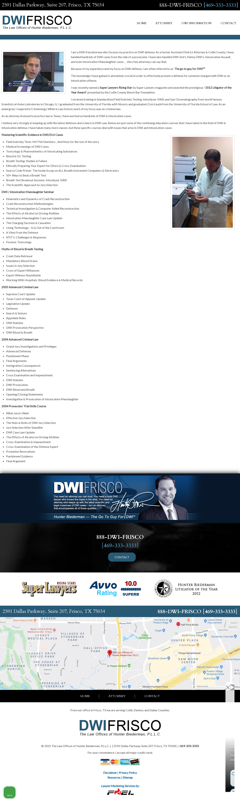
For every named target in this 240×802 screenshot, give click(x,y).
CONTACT (122, 557)
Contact (228, 23)
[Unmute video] (175, 684)
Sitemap (127, 777)
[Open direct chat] (220, 684)
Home (141, 23)
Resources (113, 777)
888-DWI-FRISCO (180, 5)
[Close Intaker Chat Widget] (228, 684)
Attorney (163, 23)
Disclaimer (110, 772)
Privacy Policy (128, 772)
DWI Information (196, 23)
